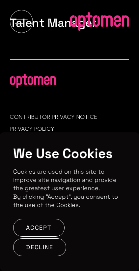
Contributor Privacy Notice (53, 116)
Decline (39, 247)
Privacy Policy (32, 128)
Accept (39, 227)
